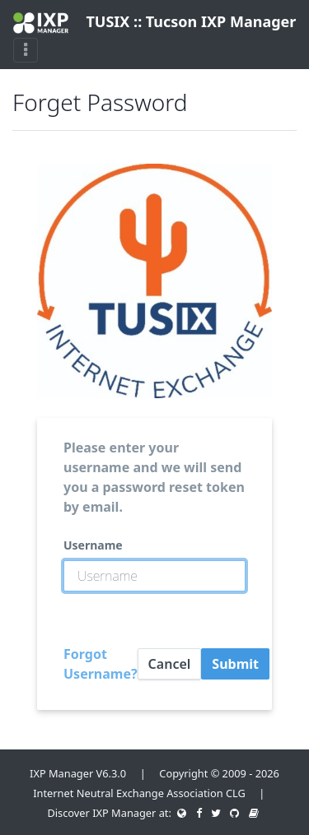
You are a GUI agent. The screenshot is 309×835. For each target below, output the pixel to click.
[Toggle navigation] (25, 50)
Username (93, 545)
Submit (235, 664)
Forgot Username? (100, 664)
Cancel (169, 664)
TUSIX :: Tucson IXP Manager (148, 23)
